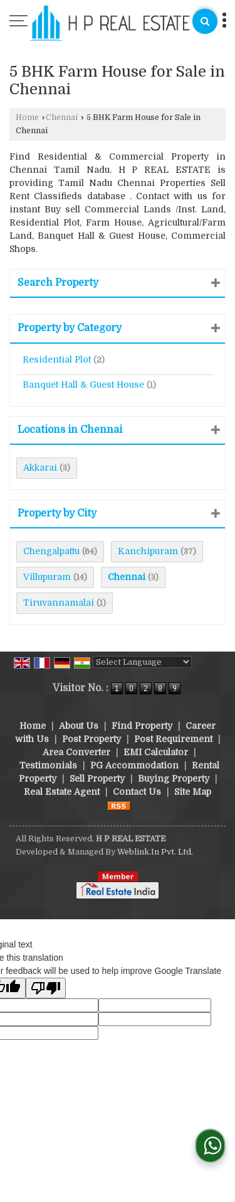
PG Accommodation (134, 765)
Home (27, 117)
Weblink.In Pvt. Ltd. (155, 852)
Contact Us (137, 792)
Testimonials (48, 765)
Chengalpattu (51, 551)
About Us (78, 726)
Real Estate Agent (62, 792)
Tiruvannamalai (58, 603)
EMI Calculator (155, 752)
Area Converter (76, 752)
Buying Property (173, 778)
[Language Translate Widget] (142, 662)
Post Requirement (173, 739)
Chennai (62, 117)
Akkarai (40, 467)
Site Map (192, 792)
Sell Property (97, 778)
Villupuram (47, 577)
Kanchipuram (148, 551)
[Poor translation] (46, 988)
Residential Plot (57, 359)
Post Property (91, 739)
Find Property (142, 726)
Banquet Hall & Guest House (83, 385)
